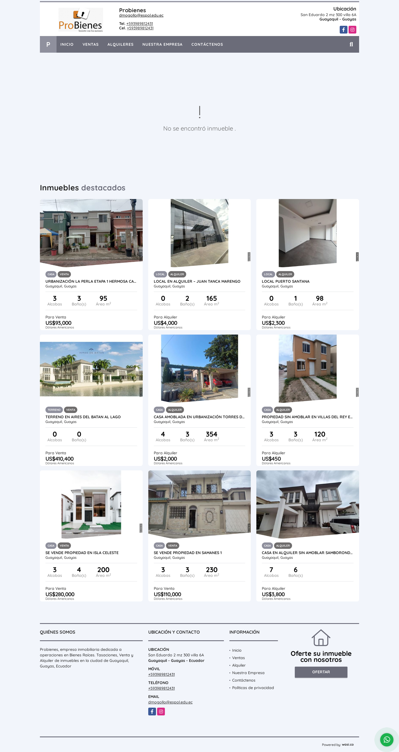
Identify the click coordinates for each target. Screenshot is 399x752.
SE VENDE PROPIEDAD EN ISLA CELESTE (82, 552)
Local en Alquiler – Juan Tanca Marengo (197, 281)
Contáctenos (207, 44)
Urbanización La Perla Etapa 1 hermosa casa (91, 281)
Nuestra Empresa (162, 44)
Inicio (67, 44)
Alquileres (121, 44)
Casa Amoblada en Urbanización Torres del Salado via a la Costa (199, 417)
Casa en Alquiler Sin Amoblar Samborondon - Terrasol (308, 552)
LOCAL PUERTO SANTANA (286, 281)
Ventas (91, 44)
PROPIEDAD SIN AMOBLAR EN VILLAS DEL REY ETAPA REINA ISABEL (308, 417)
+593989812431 (139, 23)
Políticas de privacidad (253, 687)
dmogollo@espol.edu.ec (141, 15)
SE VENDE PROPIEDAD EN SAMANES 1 (188, 552)
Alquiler (239, 665)
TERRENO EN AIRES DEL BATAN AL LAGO (83, 417)
